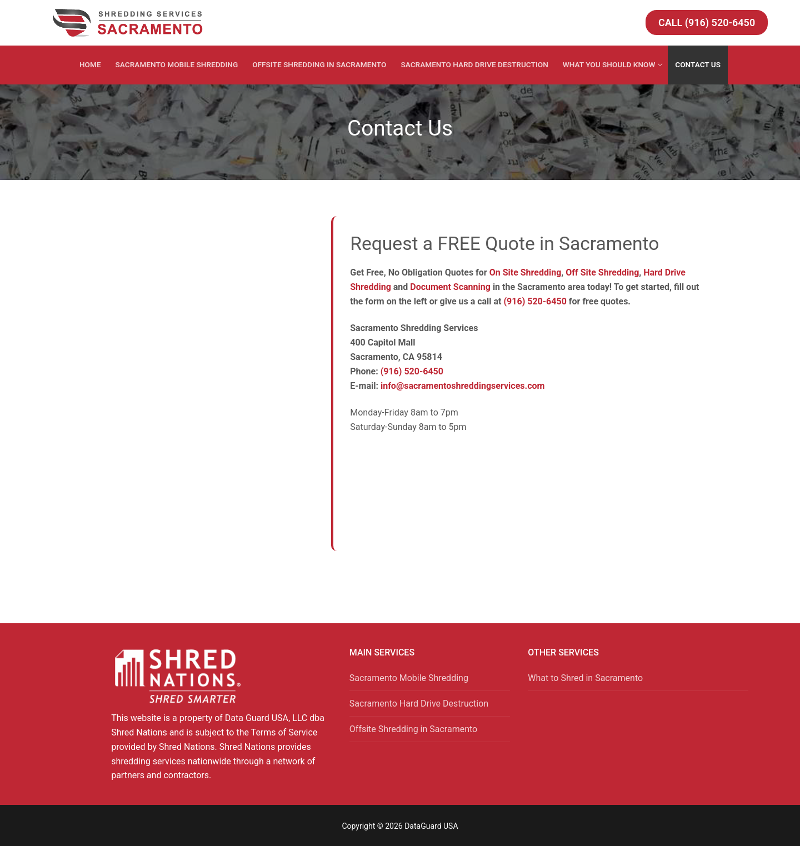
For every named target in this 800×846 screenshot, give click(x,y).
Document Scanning (450, 287)
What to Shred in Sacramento (585, 678)
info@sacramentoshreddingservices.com (462, 386)
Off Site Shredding (602, 272)
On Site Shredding (525, 272)
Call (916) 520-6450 (706, 22)
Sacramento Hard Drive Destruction (418, 703)
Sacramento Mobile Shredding (408, 678)
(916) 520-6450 (535, 301)
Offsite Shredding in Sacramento (413, 729)
